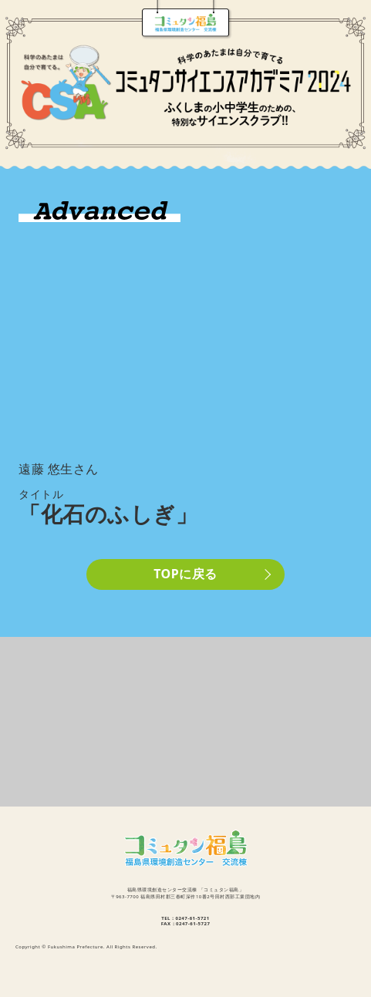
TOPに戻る (185, 573)
